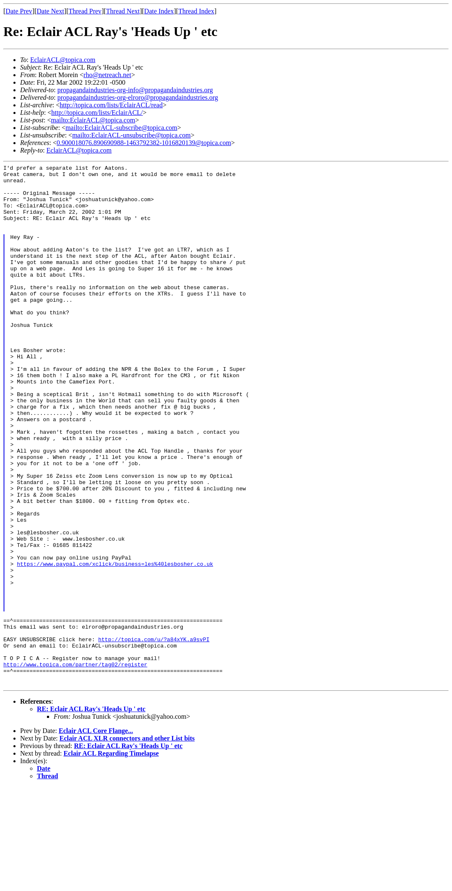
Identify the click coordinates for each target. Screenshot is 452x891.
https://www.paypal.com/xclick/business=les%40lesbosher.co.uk (115, 644)
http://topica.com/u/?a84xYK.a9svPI (153, 734)
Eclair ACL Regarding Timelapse (111, 857)
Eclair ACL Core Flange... (96, 835)
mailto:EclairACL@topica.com (93, 120)
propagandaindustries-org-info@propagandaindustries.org (135, 89)
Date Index (159, 11)
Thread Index (196, 11)
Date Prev (18, 11)
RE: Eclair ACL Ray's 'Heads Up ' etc (91, 813)
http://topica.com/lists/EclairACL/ (97, 112)
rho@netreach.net (107, 74)
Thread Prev (84, 11)
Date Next (50, 11)
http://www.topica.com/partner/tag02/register (75, 765)
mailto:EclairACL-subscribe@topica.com (121, 127)
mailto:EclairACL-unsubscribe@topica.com (131, 135)
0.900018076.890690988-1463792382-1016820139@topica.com (144, 142)
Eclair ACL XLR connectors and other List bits (127, 842)
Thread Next (123, 11)
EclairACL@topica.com (63, 59)
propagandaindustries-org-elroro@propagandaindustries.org (137, 97)
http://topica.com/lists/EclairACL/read (111, 105)
